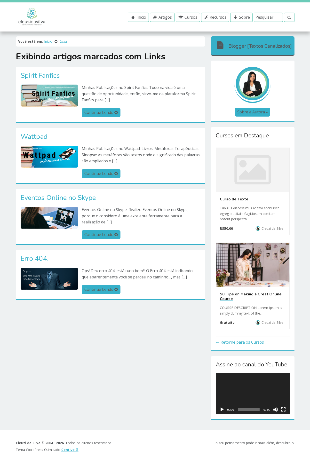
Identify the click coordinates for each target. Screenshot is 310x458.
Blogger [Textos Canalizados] (254, 45)
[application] (253, 394)
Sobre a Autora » (252, 112)
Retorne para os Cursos (242, 342)
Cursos (187, 17)
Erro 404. (35, 259)
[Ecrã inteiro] (283, 409)
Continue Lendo (101, 112)
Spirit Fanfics (40, 76)
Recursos (215, 17)
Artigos (162, 17)
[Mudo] (275, 409)
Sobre (241, 17)
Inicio (138, 17)
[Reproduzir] (222, 409)
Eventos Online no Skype (58, 198)
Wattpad (34, 137)
